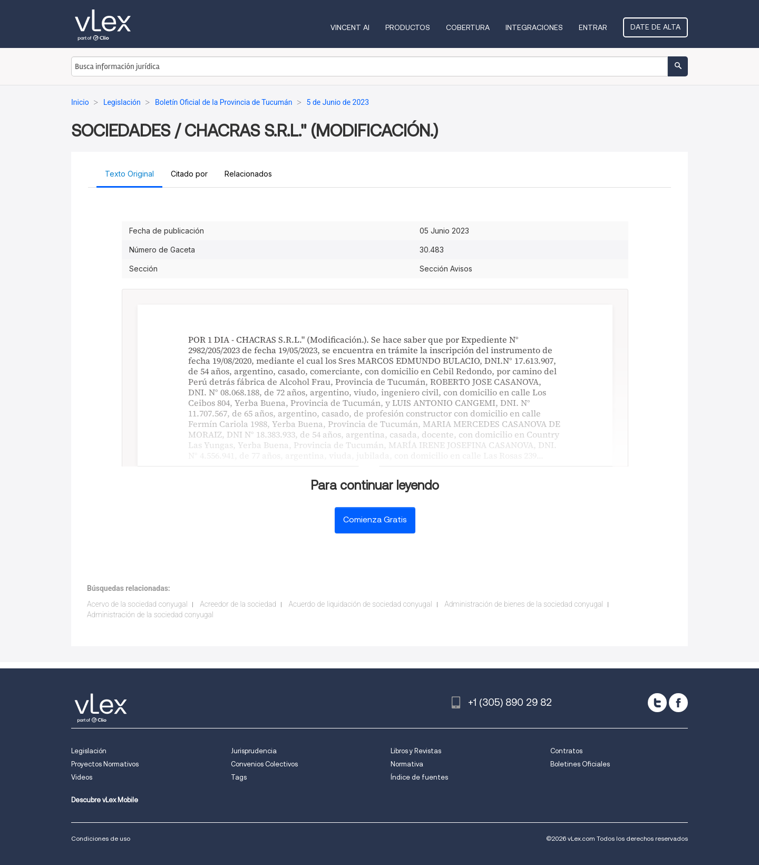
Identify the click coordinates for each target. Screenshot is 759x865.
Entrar (593, 27)
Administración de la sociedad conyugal (150, 614)
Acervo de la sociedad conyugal (137, 604)
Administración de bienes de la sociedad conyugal (523, 604)
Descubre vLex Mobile (104, 800)
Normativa (407, 764)
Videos (81, 777)
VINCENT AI (349, 27)
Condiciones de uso (100, 838)
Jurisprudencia (254, 751)
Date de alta (655, 27)
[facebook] (678, 702)
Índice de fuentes (419, 777)
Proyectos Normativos (105, 764)
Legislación (88, 751)
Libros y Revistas (416, 751)
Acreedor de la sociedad (238, 604)
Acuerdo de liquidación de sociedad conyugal (360, 604)
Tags (239, 777)
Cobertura (468, 27)
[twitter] (657, 702)
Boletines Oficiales (580, 764)
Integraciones (534, 27)
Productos (407, 27)
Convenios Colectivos (264, 764)
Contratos (566, 751)
